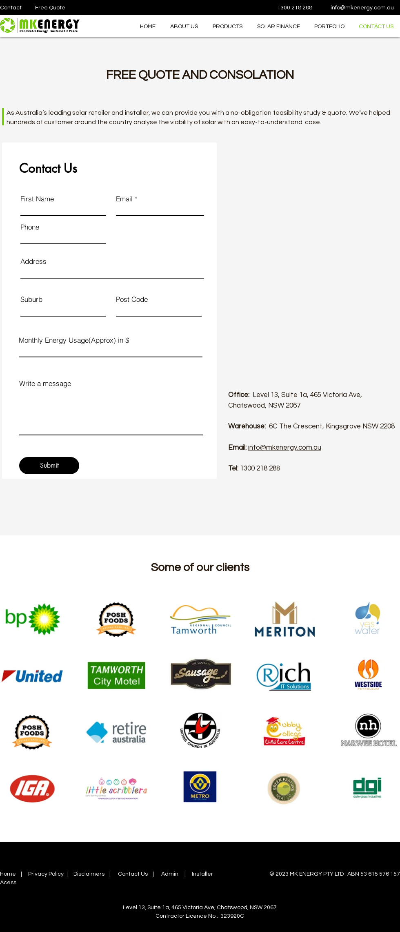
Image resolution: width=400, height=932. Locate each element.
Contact (11, 8)
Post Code (132, 299)
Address (33, 261)
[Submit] (49, 465)
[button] (226, 27)
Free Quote (50, 8)
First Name (37, 198)
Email (124, 198)
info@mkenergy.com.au (362, 8)
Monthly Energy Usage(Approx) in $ (74, 340)
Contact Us (133, 874)
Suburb (31, 299)
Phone (29, 226)
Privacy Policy (46, 874)
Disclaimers (88, 874)
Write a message (45, 383)
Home (8, 874)
